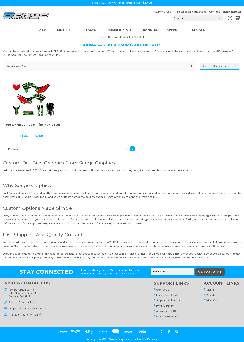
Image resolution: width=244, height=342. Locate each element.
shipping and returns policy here (190, 257)
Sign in (227, 11)
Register (236, 11)
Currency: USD (164, 11)
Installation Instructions (191, 11)
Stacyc (91, 30)
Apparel (175, 30)
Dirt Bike (66, 30)
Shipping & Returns (168, 300)
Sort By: (206, 66)
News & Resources (168, 316)
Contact (214, 11)
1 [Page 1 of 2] (126, 148)
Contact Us (163, 289)
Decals (198, 30)
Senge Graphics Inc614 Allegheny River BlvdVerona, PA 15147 (24, 292)
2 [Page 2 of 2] (132, 148)
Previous (11, 149)
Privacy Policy (165, 305)
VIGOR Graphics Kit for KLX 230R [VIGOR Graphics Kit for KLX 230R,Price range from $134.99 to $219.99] (33, 125)
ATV (44, 30)
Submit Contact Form (22, 301)
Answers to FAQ (166, 311)
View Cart (213, 300)
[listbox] (226, 66)
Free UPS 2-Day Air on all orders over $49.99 (122, 3)
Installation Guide (167, 294)
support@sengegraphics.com (27, 307)
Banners (150, 30)
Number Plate (121, 30)
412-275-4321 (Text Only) (25, 314)
